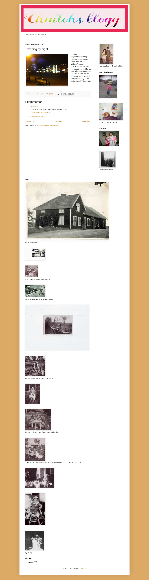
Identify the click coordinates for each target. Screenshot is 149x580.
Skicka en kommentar (35, 117)
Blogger (82, 568)
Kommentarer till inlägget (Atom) (48, 125)
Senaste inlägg (30, 121)
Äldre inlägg (86, 121)
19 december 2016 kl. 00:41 (41, 112)
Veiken (33, 106)
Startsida (59, 121)
